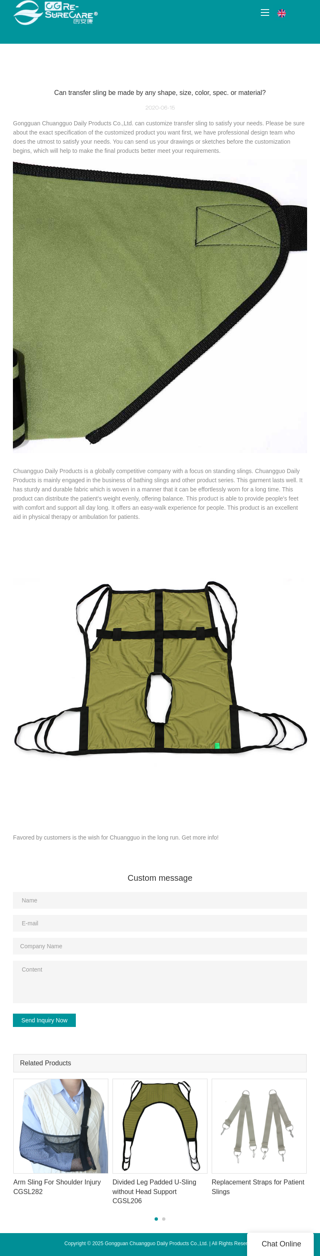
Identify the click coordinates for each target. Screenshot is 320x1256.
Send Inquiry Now (44, 1020)
